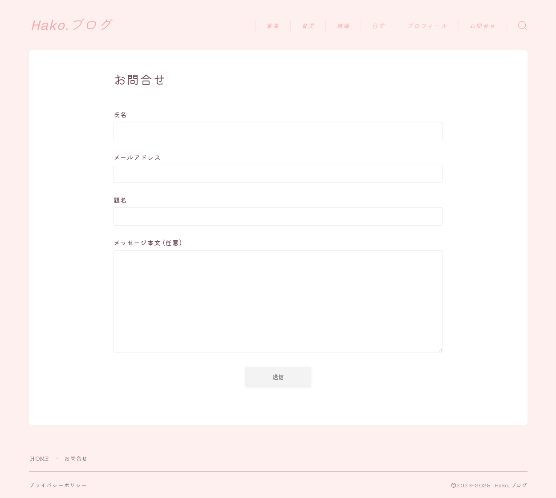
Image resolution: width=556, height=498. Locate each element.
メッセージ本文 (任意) (278, 297)
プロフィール (427, 26)
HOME (39, 458)
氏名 (278, 124)
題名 (278, 210)
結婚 (343, 26)
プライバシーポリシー (58, 485)
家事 (273, 26)
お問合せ (482, 26)
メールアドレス (278, 167)
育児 (308, 26)
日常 (378, 26)
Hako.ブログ (71, 25)
